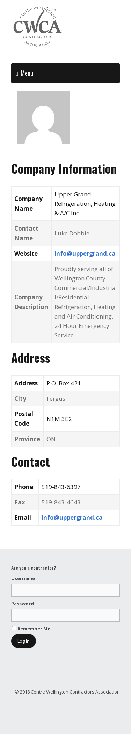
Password (22, 603)
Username (23, 578)
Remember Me (31, 629)
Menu (27, 72)
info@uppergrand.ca (85, 253)
